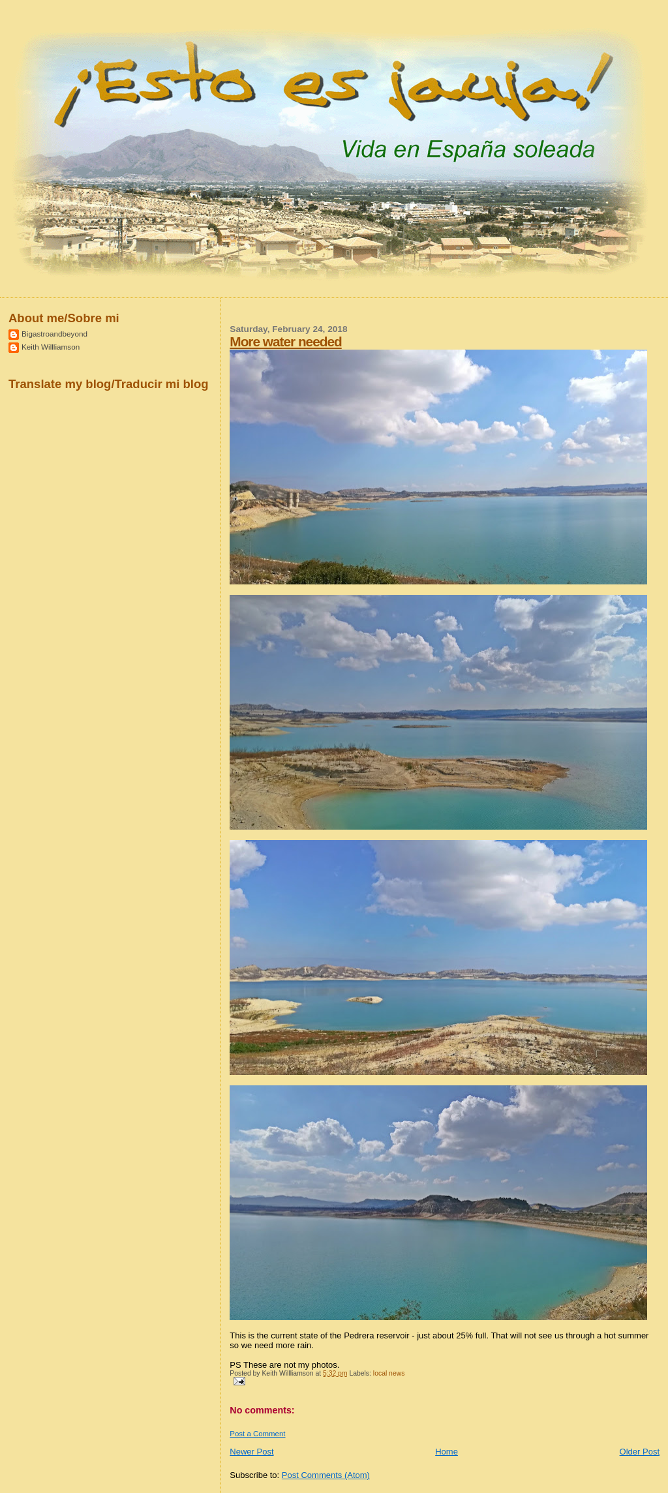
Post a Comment (257, 1434)
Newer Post (251, 1451)
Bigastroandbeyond (54, 333)
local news (389, 1373)
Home (446, 1451)
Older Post (640, 1451)
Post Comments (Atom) (326, 1475)
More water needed (285, 341)
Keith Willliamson (51, 346)
